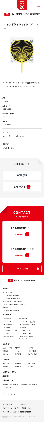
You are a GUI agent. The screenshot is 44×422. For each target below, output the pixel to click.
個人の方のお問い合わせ (29, 386)
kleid (7, 335)
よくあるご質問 (7, 389)
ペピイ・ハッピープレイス (14, 312)
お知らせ (6, 345)
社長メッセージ (7, 365)
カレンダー (9, 324)
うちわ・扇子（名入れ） (29, 326)
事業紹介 (6, 290)
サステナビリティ (33, 356)
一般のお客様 (6, 321)
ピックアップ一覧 (8, 338)
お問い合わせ (7, 382)
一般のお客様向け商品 (13, 297)
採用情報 (18, 356)
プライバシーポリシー (9, 396)
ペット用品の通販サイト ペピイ (16, 306)
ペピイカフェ (6, 412)
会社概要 (18, 365)
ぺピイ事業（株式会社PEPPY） (12, 303)
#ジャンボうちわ (8, 148)
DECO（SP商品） (27, 332)
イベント (18, 353)
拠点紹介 (5, 368)
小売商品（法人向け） (29, 335)
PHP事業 (5, 309)
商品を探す (6, 316)
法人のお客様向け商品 (13, 300)
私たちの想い (32, 365)
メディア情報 (32, 353)
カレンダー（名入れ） (29, 324)
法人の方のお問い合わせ (10, 386)
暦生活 (24, 409)
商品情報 (5, 353)
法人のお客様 (23, 321)
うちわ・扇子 (7, 136)
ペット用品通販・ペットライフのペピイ (15, 405)
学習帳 (8, 329)
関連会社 (30, 368)
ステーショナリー (11, 332)
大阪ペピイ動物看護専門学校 (22, 412)
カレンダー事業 (7, 294)
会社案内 (6, 361)
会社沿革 (18, 368)
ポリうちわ (20, 136)
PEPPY (17, 350)
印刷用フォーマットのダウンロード (26, 339)
